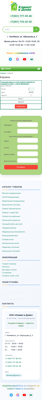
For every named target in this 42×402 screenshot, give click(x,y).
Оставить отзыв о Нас (10, 276)
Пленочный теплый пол (11, 220)
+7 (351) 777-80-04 (13, 358)
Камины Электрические (11, 209)
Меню (6, 69)
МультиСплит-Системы (11, 205)
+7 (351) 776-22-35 (13, 366)
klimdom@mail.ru (13, 375)
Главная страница (9, 264)
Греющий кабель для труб (12, 224)
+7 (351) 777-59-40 (13, 362)
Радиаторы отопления (10, 247)
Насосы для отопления (11, 251)
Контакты (5, 267)
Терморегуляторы (9, 228)
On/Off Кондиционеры (10, 197)
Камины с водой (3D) (10, 212)
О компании (6, 273)
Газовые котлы (8, 239)
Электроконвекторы (10, 235)
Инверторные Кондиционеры (13, 201)
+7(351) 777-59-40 (21, 16)
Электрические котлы (10, 243)
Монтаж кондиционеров (11, 193)
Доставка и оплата (9, 270)
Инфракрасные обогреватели (13, 232)
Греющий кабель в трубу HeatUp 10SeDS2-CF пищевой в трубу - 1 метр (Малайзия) (18, 83)
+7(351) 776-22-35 (21, 21)
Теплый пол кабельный (11, 216)
